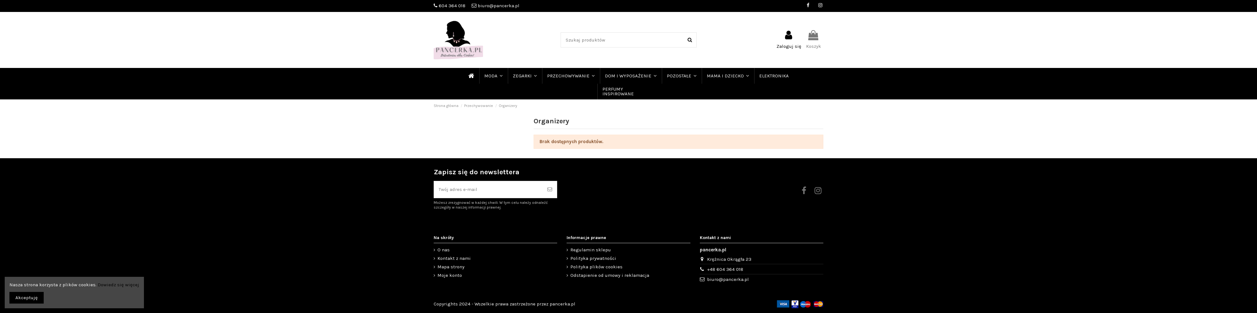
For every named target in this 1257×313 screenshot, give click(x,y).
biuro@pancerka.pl (498, 5)
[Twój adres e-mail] (488, 189)
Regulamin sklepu (590, 250)
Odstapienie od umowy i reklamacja (609, 275)
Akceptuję (26, 297)
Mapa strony (450, 267)
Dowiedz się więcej (118, 285)
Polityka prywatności (593, 258)
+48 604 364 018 (725, 269)
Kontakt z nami (454, 258)
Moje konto (449, 275)
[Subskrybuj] (550, 189)
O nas (443, 250)
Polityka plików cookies (596, 267)
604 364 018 (452, 5)
